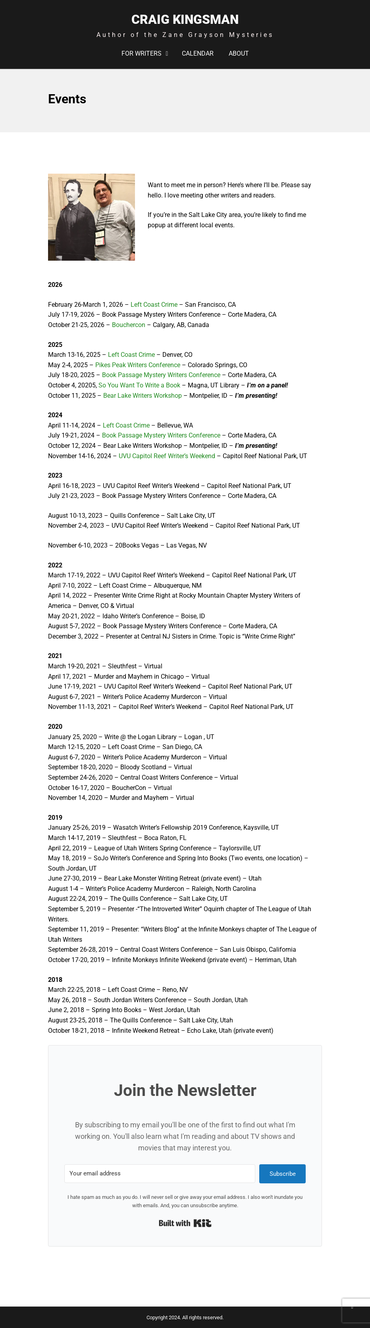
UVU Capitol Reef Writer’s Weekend (167, 456)
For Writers (141, 53)
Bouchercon (128, 325)
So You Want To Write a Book (139, 385)
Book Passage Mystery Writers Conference (161, 375)
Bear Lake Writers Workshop (142, 395)
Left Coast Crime (154, 304)
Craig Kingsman (185, 19)
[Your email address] (159, 1173)
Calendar (198, 53)
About (239, 53)
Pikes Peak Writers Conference (137, 365)
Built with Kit (185, 1223)
